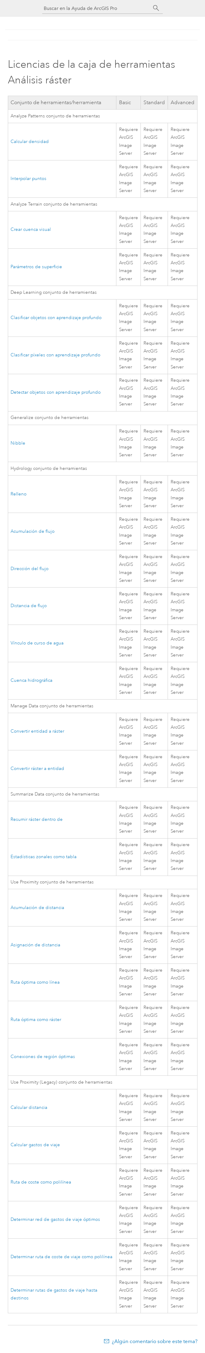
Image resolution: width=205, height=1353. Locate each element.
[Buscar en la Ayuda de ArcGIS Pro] (96, 8)
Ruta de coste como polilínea (41, 1182)
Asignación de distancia (35, 945)
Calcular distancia (29, 1107)
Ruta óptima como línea (35, 982)
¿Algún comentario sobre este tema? (154, 1341)
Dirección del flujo (30, 569)
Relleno (19, 494)
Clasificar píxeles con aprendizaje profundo (55, 355)
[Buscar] (156, 8)
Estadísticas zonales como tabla (44, 857)
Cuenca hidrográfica (31, 680)
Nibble (18, 443)
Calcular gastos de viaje (35, 1145)
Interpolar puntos (28, 179)
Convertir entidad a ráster (37, 731)
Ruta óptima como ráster (36, 1020)
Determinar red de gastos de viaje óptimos (55, 1219)
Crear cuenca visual (31, 229)
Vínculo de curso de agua (37, 643)
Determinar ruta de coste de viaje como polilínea (61, 1257)
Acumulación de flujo (33, 531)
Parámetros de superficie (36, 267)
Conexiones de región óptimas (43, 1057)
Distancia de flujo (29, 606)
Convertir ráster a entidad (37, 768)
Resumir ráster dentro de (37, 819)
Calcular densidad (30, 141)
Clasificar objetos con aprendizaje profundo (56, 318)
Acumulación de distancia (37, 908)
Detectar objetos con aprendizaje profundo (56, 392)
